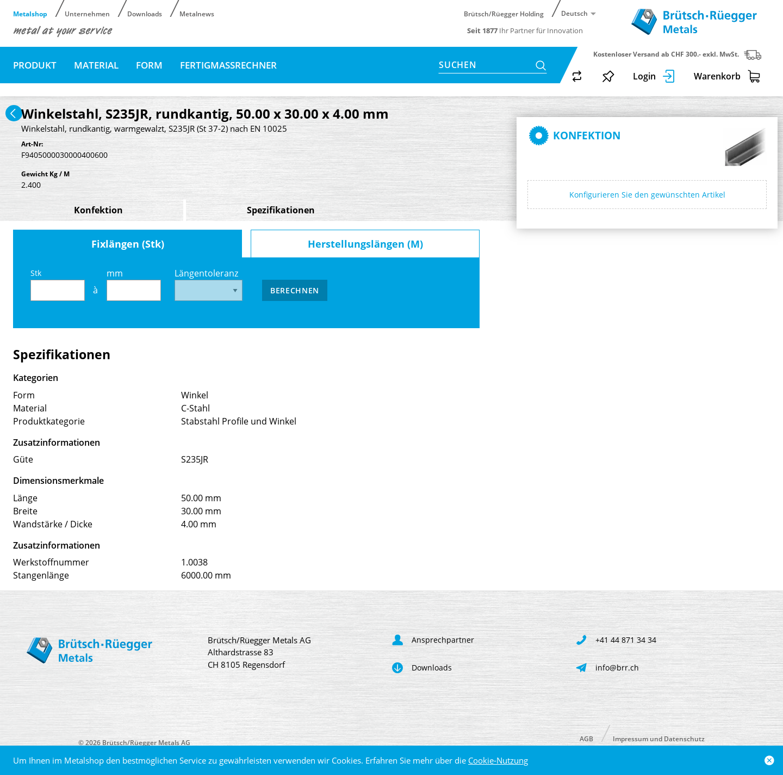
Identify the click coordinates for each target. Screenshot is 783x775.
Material (96, 65)
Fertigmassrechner (228, 65)
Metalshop (30, 13)
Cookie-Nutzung (498, 760)
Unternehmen (87, 13)
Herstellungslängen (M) (365, 243)
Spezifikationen (281, 210)
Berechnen (294, 290)
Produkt (35, 65)
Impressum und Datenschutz (659, 738)
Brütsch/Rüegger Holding (504, 13)
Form (149, 65)
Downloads (144, 13)
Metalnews (196, 13)
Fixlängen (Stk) (127, 243)
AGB (586, 738)
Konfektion (98, 210)
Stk (57, 284)
